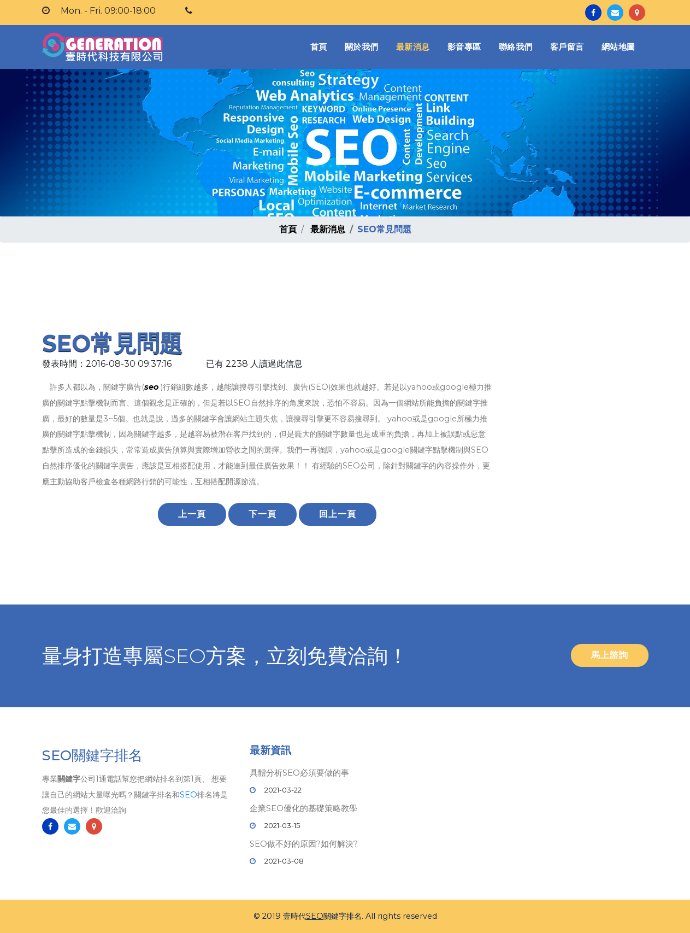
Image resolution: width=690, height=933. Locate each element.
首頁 (321, 46)
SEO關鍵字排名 (92, 755)
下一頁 (262, 514)
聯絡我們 (516, 47)
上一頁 (192, 514)
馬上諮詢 (609, 655)
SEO (188, 795)
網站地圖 (618, 47)
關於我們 (362, 47)
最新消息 (413, 47)
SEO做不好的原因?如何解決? (304, 843)
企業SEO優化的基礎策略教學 (303, 808)
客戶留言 (567, 47)
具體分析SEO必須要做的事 (299, 772)
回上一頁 (337, 514)
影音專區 (464, 47)
